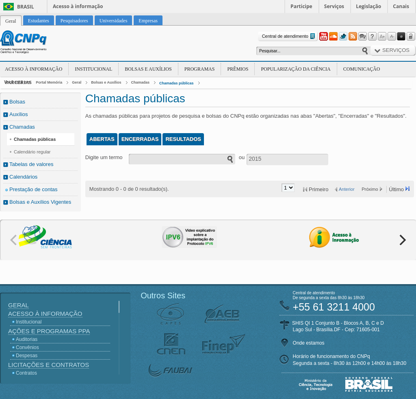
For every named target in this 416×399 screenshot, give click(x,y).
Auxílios (18, 114)
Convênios (27, 347)
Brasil (25, 6)
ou (242, 157)
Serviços (334, 6)
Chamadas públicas (176, 83)
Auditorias (26, 339)
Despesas (26, 355)
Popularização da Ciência (295, 69)
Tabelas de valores (31, 164)
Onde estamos (309, 343)
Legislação (368, 6)
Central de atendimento (289, 36)
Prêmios (237, 69)
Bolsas (17, 102)
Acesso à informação (78, 6)
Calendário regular (32, 151)
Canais (401, 6)
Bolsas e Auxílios (148, 69)
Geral (76, 82)
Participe (301, 6)
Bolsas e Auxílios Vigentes (40, 202)
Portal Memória (49, 82)
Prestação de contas (33, 189)
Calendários (23, 177)
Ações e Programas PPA (49, 331)
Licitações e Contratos (48, 364)
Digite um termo (104, 157)
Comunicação (361, 69)
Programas (199, 69)
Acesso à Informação (33, 69)
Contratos (26, 373)
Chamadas (140, 82)
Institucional (93, 69)
